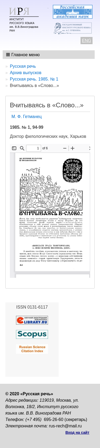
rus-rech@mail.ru (65, 426)
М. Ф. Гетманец (26, 116)
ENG (86, 40)
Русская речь (23, 66)
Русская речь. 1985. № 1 (34, 79)
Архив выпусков (25, 72)
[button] (23, 54)
